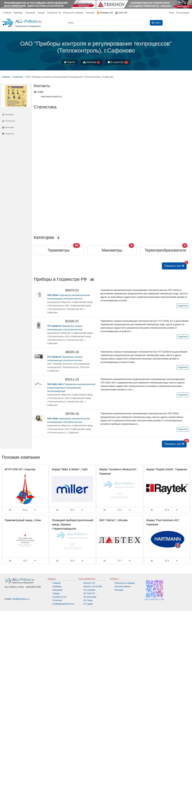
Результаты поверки (73, 12)
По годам (88, 604)
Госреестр (8, 134)
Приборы (18, 12)
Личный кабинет (123, 586)
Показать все (175, 264)
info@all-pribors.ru (21, 599)
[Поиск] (106, 23)
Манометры (112, 250)
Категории (91, 62)
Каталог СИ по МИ (92, 586)
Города (41, 12)
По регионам (89, 597)
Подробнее (183, 306)
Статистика (8, 121)
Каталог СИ (89, 583)
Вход (171, 12)
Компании (30, 12)
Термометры (59, 250)
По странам (89, 590)
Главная (7, 12)
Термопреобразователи (165, 250)
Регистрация (182, 12)
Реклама (90, 12)
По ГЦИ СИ (89, 593)
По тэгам (87, 600)
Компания (8, 114)
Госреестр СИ (54, 12)
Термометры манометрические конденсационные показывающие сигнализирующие (71, 387)
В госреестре (118, 62)
